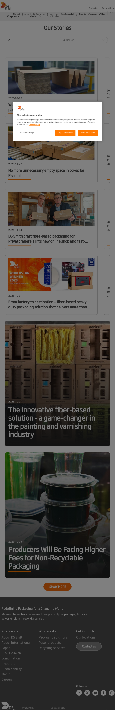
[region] (57, 121)
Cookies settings (27, 133)
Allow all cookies (88, 133)
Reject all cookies (65, 133)
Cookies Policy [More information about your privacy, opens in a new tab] (34, 125)
